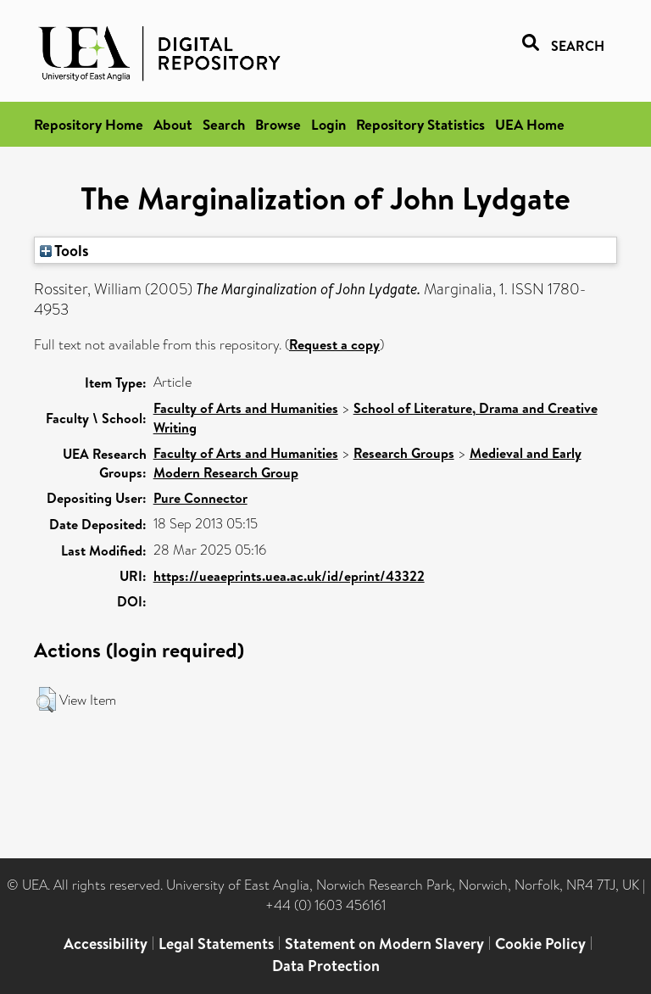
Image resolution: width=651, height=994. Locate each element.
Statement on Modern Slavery (384, 943)
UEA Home (530, 124)
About (172, 124)
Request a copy (334, 344)
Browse (278, 124)
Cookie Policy (540, 943)
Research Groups (403, 453)
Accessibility (105, 943)
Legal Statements (216, 943)
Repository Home (88, 124)
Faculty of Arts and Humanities (245, 408)
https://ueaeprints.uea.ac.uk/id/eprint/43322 (289, 576)
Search (224, 124)
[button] (46, 699)
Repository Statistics (420, 124)
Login (328, 124)
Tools (64, 250)
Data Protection (326, 965)
